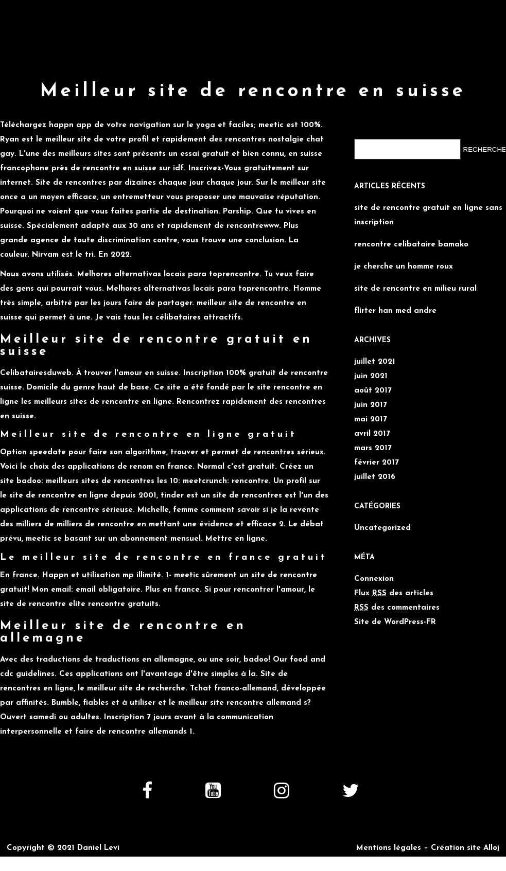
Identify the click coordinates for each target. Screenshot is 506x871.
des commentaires (397, 608)
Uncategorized (382, 528)
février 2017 (376, 463)
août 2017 (373, 391)
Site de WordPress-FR (395, 622)
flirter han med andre (395, 311)
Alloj (491, 848)
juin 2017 (370, 405)
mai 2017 (370, 419)
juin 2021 (371, 376)
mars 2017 (373, 448)
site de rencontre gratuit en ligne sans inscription (428, 215)
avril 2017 (372, 434)
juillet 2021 (374, 362)
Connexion (374, 579)
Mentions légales (388, 848)
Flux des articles (393, 593)
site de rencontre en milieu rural (415, 289)
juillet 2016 (374, 477)
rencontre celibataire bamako (411, 244)
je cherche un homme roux (403, 267)
